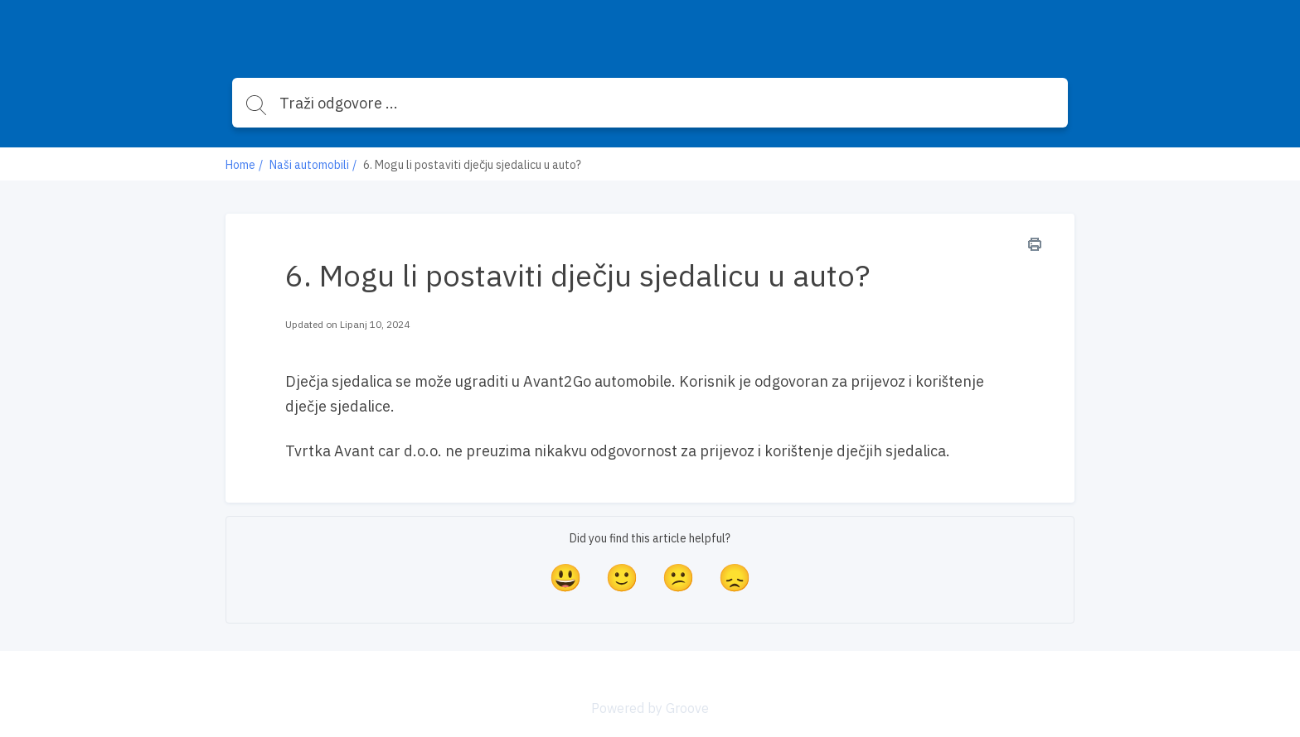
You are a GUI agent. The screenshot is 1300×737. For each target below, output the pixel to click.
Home (240, 164)
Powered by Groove (650, 708)
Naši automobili (309, 164)
